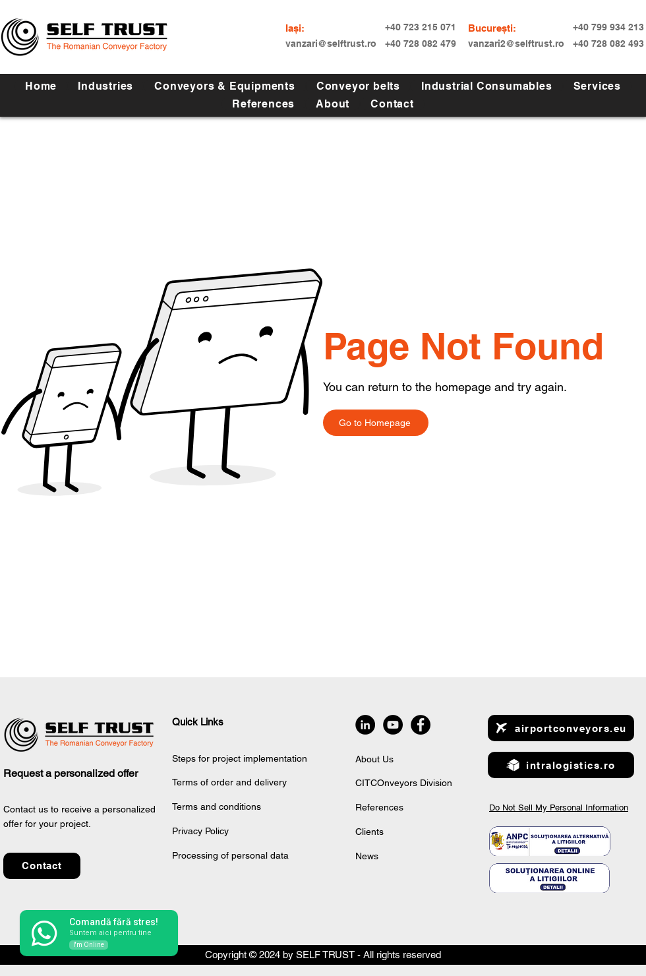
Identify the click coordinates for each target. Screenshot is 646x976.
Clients (369, 831)
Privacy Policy (200, 831)
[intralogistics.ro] (561, 765)
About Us (374, 759)
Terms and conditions (216, 806)
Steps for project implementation (239, 758)
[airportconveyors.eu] (561, 728)
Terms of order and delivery (229, 782)
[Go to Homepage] (375, 423)
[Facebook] (420, 725)
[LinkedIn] (365, 725)
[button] (597, 86)
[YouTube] (393, 725)
